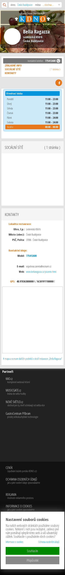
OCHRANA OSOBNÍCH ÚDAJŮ (23, 481)
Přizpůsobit (32, 560)
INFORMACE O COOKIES (20, 508)
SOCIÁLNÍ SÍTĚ (32, 69)
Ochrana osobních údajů (48, 542)
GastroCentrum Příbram (35, 415)
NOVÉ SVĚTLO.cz (35, 403)
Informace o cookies (14, 542)
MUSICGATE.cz (35, 392)
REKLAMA (20, 496)
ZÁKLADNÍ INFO (13, 65)
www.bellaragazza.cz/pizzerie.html (41, 271)
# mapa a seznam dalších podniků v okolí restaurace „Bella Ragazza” (32, 359)
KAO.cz (35, 380)
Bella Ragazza (36, 31)
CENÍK (23, 469)
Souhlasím (32, 551)
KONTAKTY (10, 73)
